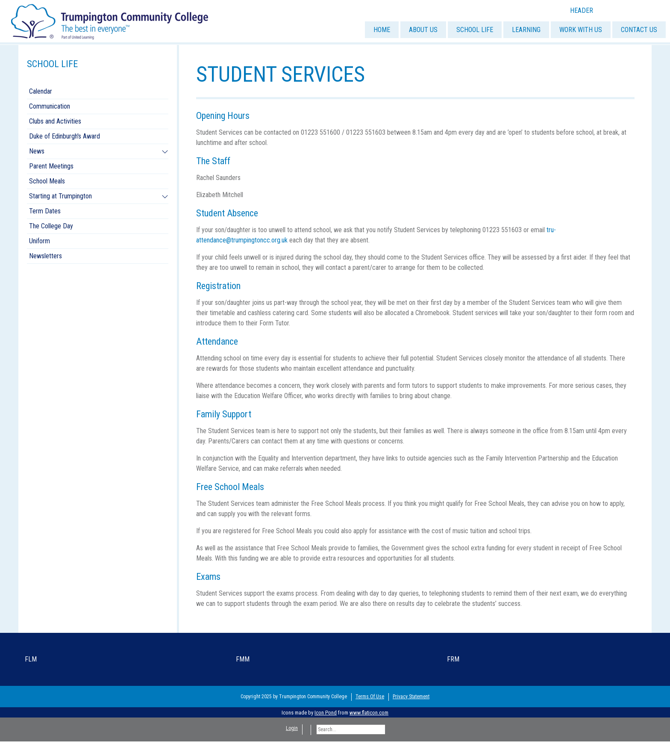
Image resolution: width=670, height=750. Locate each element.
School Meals (47, 181)
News (36, 151)
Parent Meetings (51, 166)
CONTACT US (639, 30)
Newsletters (45, 256)
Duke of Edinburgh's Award (64, 136)
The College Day (51, 226)
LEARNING (526, 30)
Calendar (40, 91)
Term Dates (45, 211)
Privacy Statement (411, 697)
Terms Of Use (370, 697)
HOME (381, 30)
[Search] (350, 729)
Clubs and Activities (55, 121)
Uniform (39, 241)
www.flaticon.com (369, 712)
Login (292, 728)
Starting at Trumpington (60, 196)
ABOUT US (423, 30)
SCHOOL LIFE (474, 30)
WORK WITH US (580, 30)
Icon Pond (325, 712)
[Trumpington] (110, 21)
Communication (49, 106)
